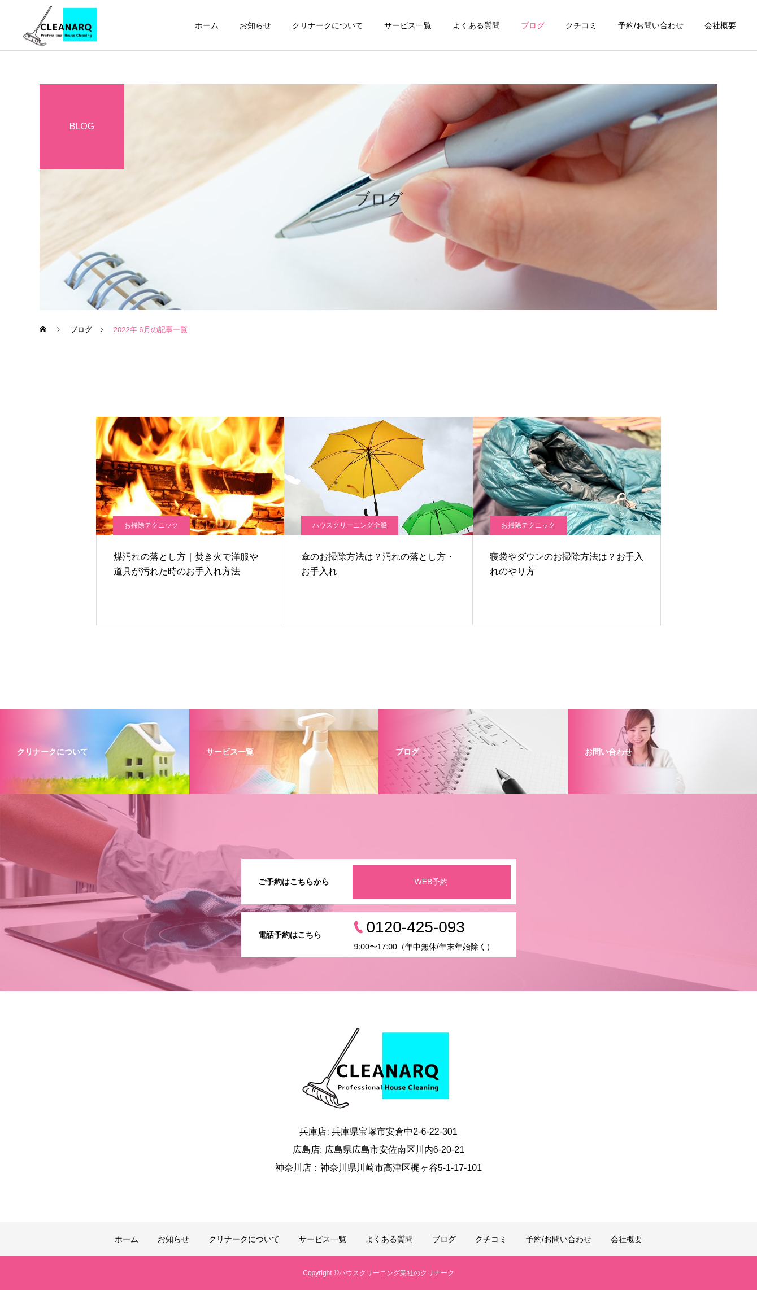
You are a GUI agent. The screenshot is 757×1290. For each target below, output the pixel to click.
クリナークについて (327, 25)
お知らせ (255, 25)
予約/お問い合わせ (651, 25)
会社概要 (720, 25)
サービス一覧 (408, 25)
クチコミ (581, 25)
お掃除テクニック (151, 525)
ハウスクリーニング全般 (349, 525)
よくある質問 (476, 25)
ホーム (207, 25)
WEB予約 (432, 881)
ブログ (533, 25)
